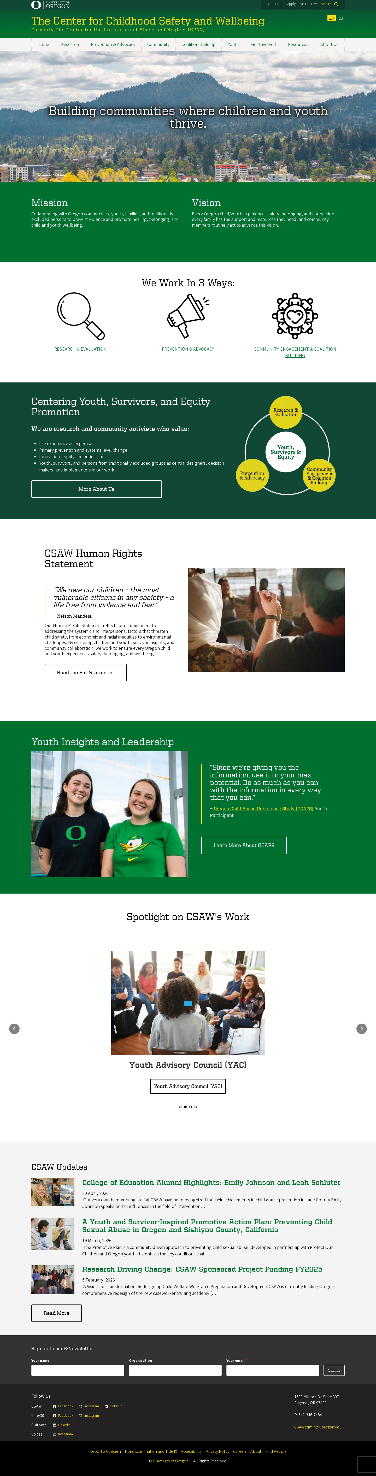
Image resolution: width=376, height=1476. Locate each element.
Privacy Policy (217, 1451)
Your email (235, 1360)
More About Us (96, 489)
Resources (298, 44)
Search (326, 4)
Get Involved (263, 44)
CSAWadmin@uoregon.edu (318, 1427)
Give (314, 4)
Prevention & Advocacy (113, 44)
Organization (140, 1360)
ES (341, 18)
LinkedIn (113, 1406)
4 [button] (196, 1107)
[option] (188, 1022)
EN (331, 18)
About (255, 1451)
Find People (275, 1451)
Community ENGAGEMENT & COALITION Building (295, 352)
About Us (329, 44)
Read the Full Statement (85, 673)
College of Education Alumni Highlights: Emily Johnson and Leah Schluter (211, 1182)
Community (158, 44)
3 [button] (190, 1107)
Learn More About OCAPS (244, 845)
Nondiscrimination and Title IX (151, 1451)
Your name (40, 1360)
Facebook (62, 1406)
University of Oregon (171, 1461)
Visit (303, 4)
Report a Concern (105, 1451)
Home (43, 44)
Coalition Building (198, 44)
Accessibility (191, 1451)
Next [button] (361, 1029)
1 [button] (180, 1107)
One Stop (275, 4)
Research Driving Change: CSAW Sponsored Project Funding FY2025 (202, 1269)
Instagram (88, 1406)
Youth (233, 44)
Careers (239, 1451)
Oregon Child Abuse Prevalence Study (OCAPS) (263, 808)
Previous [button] (14, 1029)
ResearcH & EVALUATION (80, 349)
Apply (291, 4)
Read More (56, 1313)
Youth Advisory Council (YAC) (188, 1086)
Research (70, 44)
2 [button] (185, 1107)
